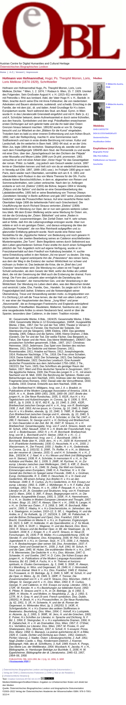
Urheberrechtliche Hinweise (16, 676)
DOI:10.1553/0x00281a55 (105, 133)
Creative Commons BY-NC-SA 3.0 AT (31, 679)
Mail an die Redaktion (64, 673)
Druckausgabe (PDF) (19, 661)
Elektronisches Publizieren (32, 673)
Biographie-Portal (100, 152)
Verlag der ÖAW (11, 673)
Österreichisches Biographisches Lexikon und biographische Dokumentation (37, 670)
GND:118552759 (100, 129)
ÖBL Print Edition (100, 156)
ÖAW (49, 673)
